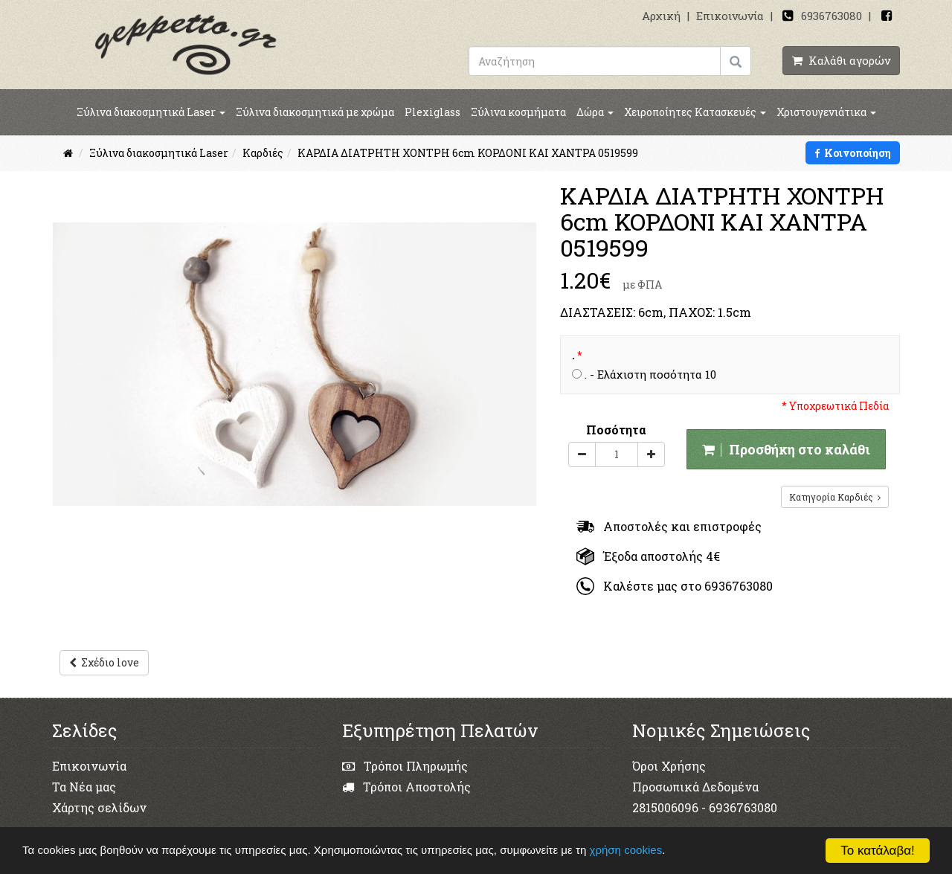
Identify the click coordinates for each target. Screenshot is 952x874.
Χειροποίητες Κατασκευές (695, 112)
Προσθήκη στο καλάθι (786, 449)
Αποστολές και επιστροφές (669, 526)
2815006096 (665, 807)
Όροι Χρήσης (669, 766)
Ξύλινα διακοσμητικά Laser (151, 112)
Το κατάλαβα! (877, 851)
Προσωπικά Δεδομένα (695, 786)
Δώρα (595, 112)
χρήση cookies (635, 850)
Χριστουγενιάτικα (826, 112)
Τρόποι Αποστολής (406, 786)
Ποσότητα (616, 429)
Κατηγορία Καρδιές (835, 497)
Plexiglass (432, 112)
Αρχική (661, 15)
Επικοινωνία (730, 15)
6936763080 (831, 15)
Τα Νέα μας (84, 786)
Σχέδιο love (104, 662)
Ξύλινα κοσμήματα (518, 112)
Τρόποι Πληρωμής (405, 766)
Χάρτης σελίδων (99, 807)
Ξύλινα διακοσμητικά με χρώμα (315, 112)
